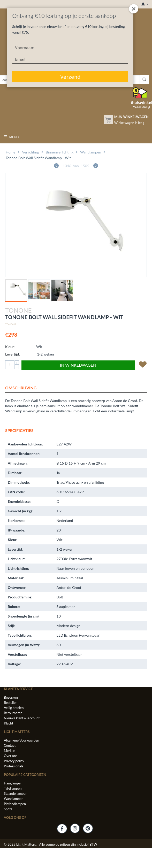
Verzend (70, 76)
